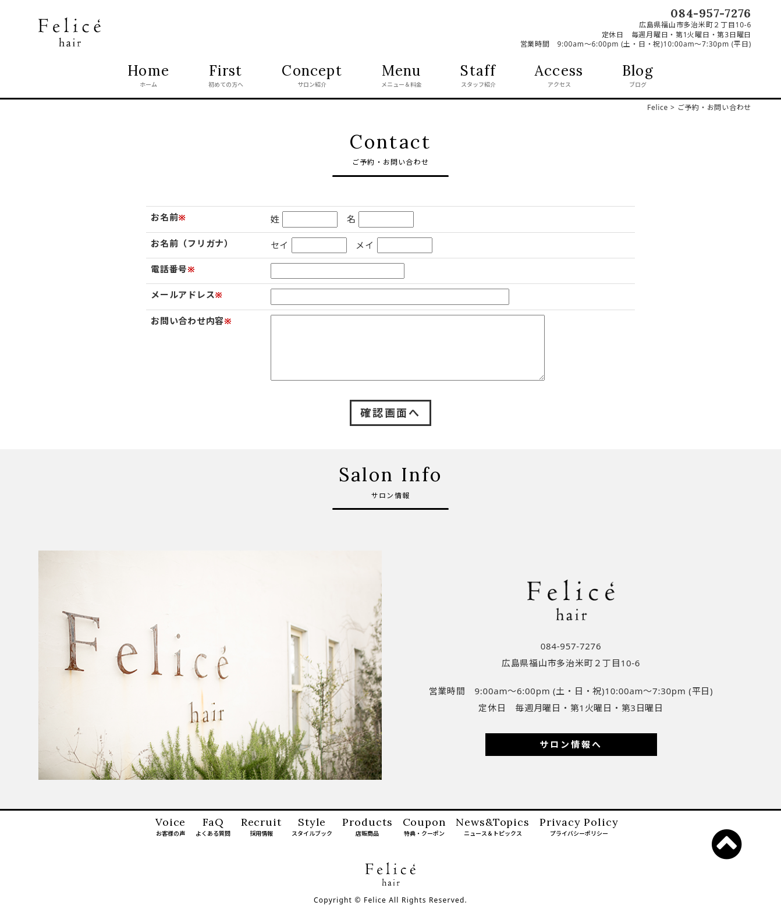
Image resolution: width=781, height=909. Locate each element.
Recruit (261, 827)
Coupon (424, 827)
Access (559, 77)
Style (312, 827)
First (225, 77)
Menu (401, 77)
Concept (312, 77)
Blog (638, 77)
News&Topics (493, 827)
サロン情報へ (570, 744)
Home (148, 77)
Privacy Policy (579, 827)
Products (367, 827)
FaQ (213, 827)
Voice (170, 827)
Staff (478, 77)
